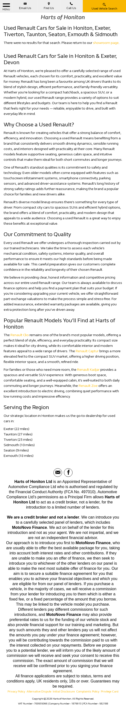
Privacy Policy (16, 691)
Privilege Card (109, 691)
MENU (6, 6)
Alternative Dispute (39, 691)
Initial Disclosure (64, 691)
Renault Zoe (88, 386)
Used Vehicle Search (104, 6)
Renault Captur (87, 351)
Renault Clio (19, 335)
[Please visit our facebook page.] (68, 472)
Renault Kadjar (88, 370)
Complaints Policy (87, 691)
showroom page (106, 43)
